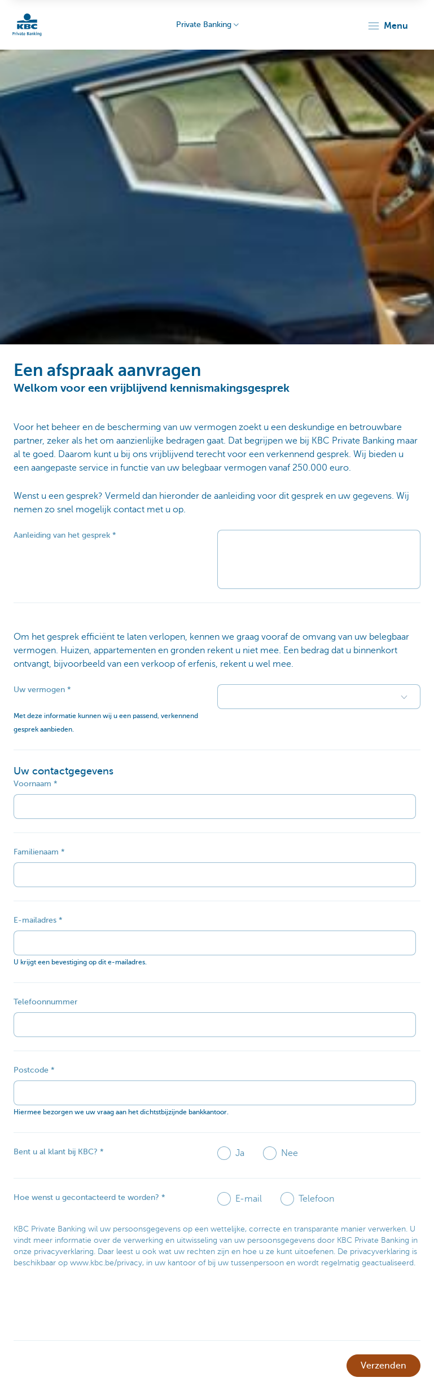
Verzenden (383, 1366)
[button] (387, 26)
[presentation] (99, 1305)
